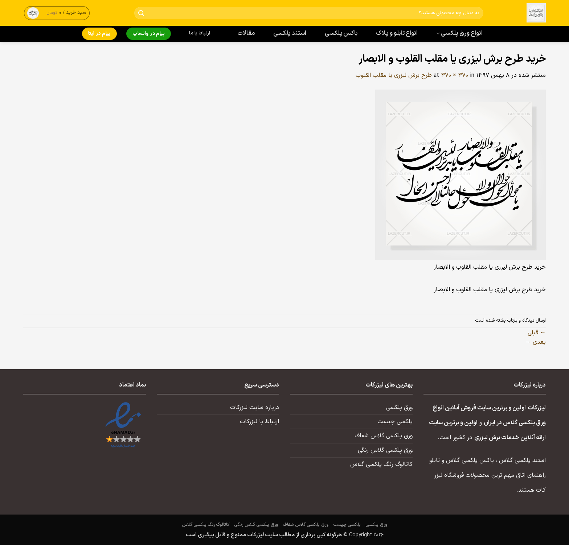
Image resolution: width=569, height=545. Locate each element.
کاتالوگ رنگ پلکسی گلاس (381, 464)
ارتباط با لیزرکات (259, 421)
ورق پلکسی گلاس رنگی (385, 450)
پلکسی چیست (395, 421)
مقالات (246, 33)
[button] (57, 13)
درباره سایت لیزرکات (254, 407)
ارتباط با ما (199, 33)
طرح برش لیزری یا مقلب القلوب (394, 75)
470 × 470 (454, 75)
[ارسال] (141, 13)
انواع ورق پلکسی (459, 33)
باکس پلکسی (341, 33)
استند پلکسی (290, 33)
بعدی (535, 342)
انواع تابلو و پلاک (397, 33)
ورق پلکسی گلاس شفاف (384, 436)
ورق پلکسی (399, 407)
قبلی (537, 333)
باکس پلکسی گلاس (470, 460)
